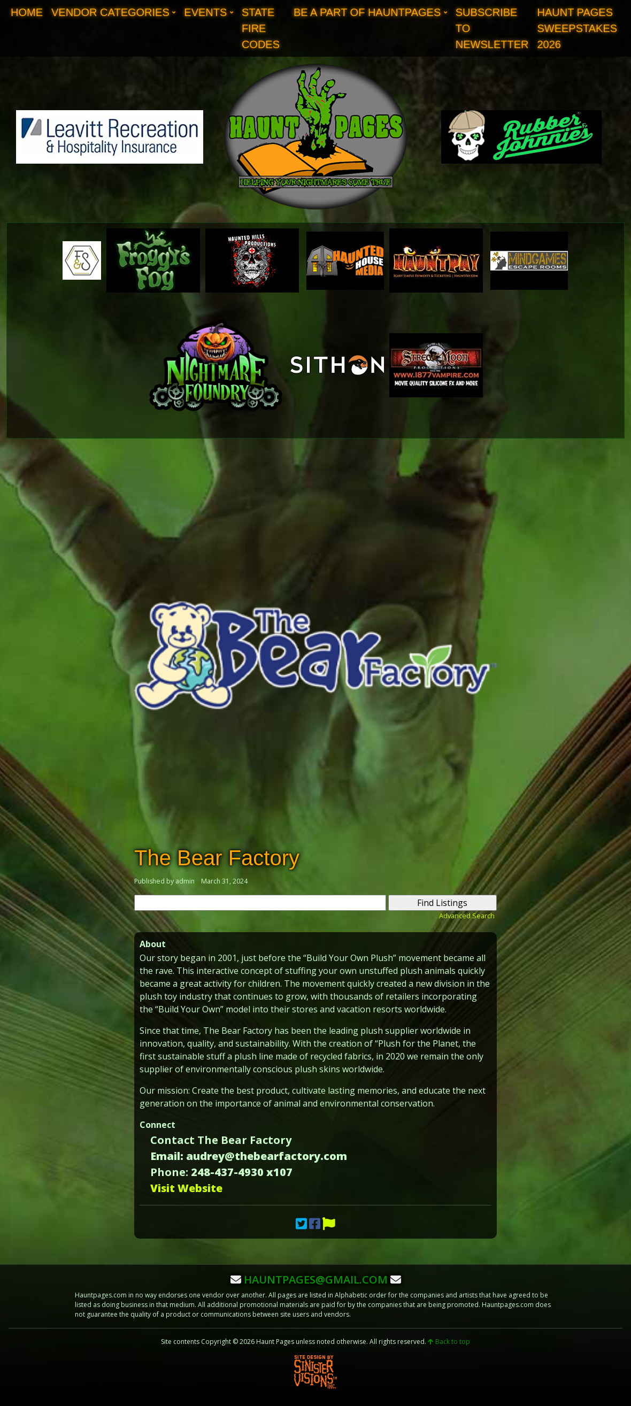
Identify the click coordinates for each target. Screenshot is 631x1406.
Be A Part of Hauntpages (367, 12)
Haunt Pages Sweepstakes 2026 (577, 28)
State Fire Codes (261, 28)
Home (27, 12)
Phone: (169, 1172)
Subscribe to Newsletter (492, 28)
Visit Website (186, 1188)
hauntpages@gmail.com (316, 1279)
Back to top (449, 1341)
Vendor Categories (110, 12)
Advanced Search (467, 915)
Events (205, 12)
